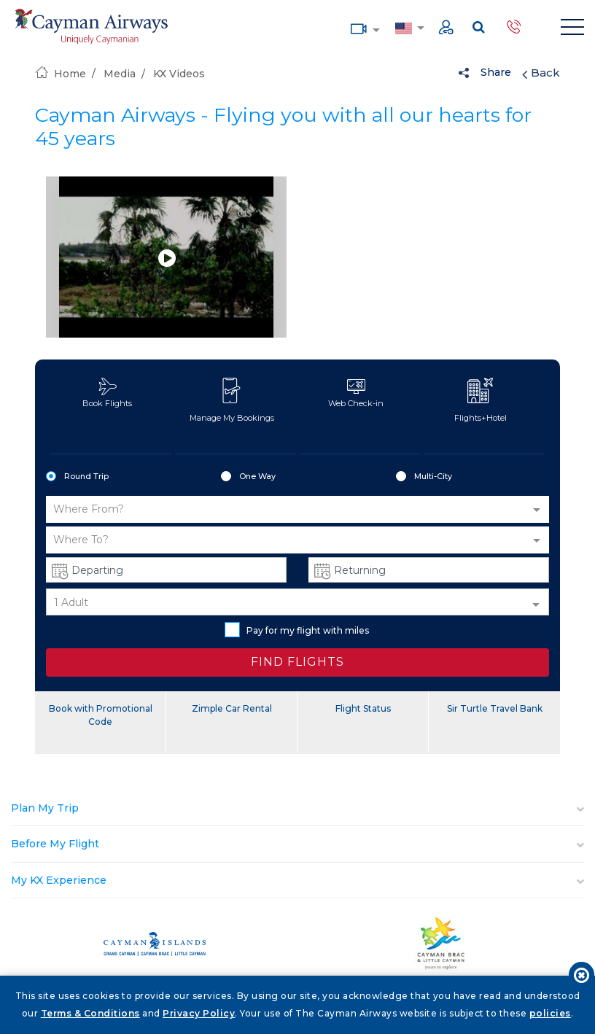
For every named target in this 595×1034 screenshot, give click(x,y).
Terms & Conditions (90, 1013)
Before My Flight (55, 843)
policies (550, 1013)
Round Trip (77, 477)
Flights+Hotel (480, 400)
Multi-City (424, 477)
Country (403, 27)
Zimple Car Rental (232, 708)
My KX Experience (58, 880)
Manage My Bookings (232, 400)
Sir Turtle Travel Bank (494, 708)
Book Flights (107, 393)
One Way (248, 477)
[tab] (297, 808)
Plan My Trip (45, 808)
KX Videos (179, 73)
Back (541, 73)
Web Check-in (356, 393)
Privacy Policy (199, 1013)
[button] (297, 509)
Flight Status (363, 708)
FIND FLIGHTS (297, 662)
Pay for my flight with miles (297, 629)
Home (60, 73)
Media (359, 27)
